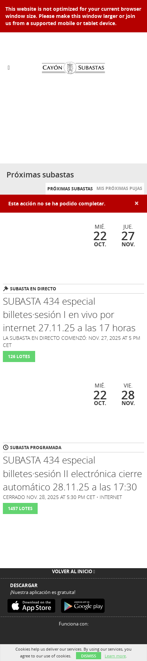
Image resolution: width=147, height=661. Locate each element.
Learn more (115, 655)
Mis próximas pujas (119, 188)
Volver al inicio (73, 571)
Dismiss (88, 655)
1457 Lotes (20, 508)
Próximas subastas (70, 189)
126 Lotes (19, 356)
